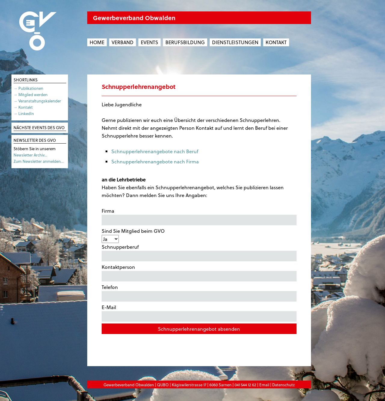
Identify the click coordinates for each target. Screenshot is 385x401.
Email (264, 384)
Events (149, 42)
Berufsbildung (185, 42)
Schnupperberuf (199, 252)
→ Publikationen (28, 88)
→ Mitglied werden (31, 94)
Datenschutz (283, 384)
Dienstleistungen (235, 42)
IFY (308, 392)
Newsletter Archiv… (30, 155)
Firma (199, 216)
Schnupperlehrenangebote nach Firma (155, 161)
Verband (123, 42)
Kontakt (276, 42)
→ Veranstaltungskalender (37, 101)
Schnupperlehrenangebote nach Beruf (154, 151)
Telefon (199, 293)
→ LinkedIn (24, 113)
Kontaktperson (199, 272)
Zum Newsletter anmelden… (39, 161)
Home (97, 42)
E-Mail (199, 313)
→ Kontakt (23, 107)
